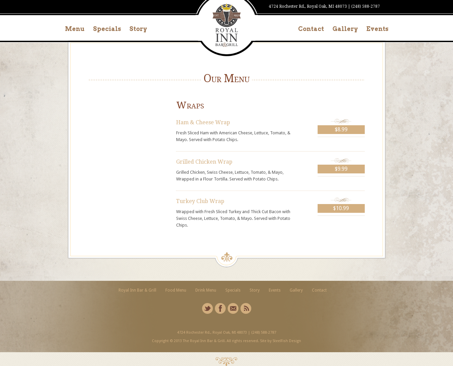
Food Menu (175, 290)
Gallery (345, 28)
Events (377, 28)
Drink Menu (205, 290)
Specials (107, 28)
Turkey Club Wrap (200, 201)
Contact (311, 28)
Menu (75, 28)
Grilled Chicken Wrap (204, 162)
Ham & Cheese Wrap (203, 122)
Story (138, 28)
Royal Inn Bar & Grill (137, 290)
